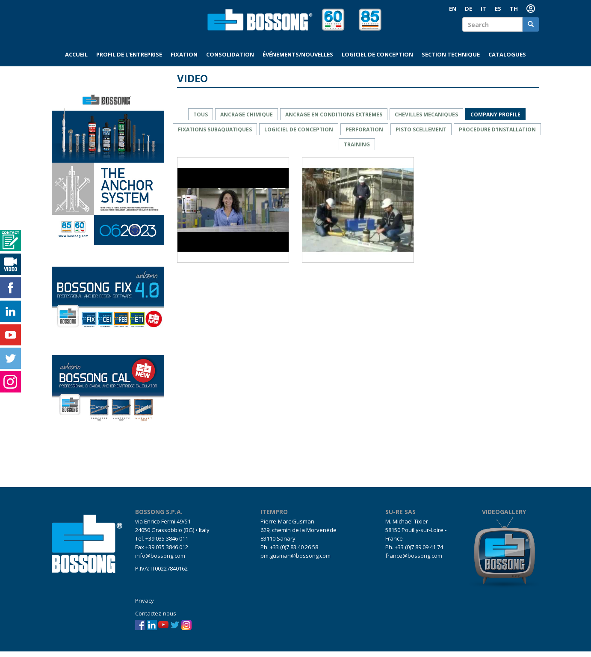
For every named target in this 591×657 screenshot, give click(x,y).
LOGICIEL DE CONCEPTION (298, 134)
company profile (495, 119)
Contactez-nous (155, 619)
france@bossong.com (413, 561)
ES (498, 8)
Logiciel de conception (377, 60)
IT (483, 8)
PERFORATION (364, 134)
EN (452, 8)
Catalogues (507, 60)
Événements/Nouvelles (298, 60)
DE (468, 8)
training (357, 149)
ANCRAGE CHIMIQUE (246, 119)
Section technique (451, 60)
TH (514, 8)
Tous (200, 119)
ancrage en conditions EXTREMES (333, 119)
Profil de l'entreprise (129, 60)
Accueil (76, 60)
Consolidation (230, 60)
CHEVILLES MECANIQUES (426, 119)
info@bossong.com (160, 561)
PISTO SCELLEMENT (421, 134)
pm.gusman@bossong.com (295, 561)
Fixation (184, 60)
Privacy (144, 606)
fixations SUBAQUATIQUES (215, 134)
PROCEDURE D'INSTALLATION (497, 134)
